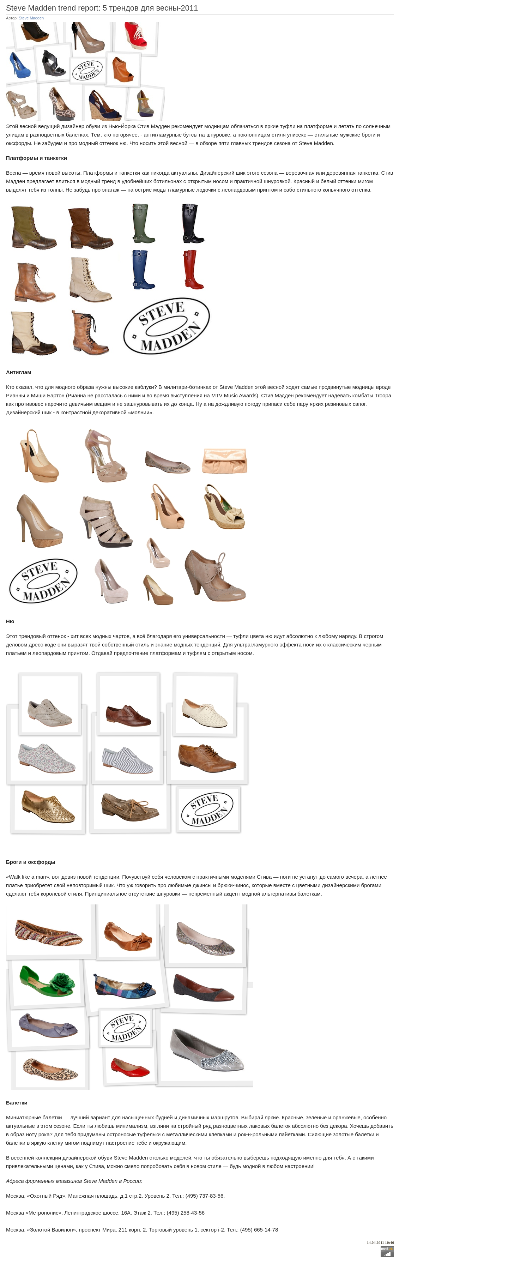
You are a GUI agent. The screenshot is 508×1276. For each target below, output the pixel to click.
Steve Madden (31, 18)
